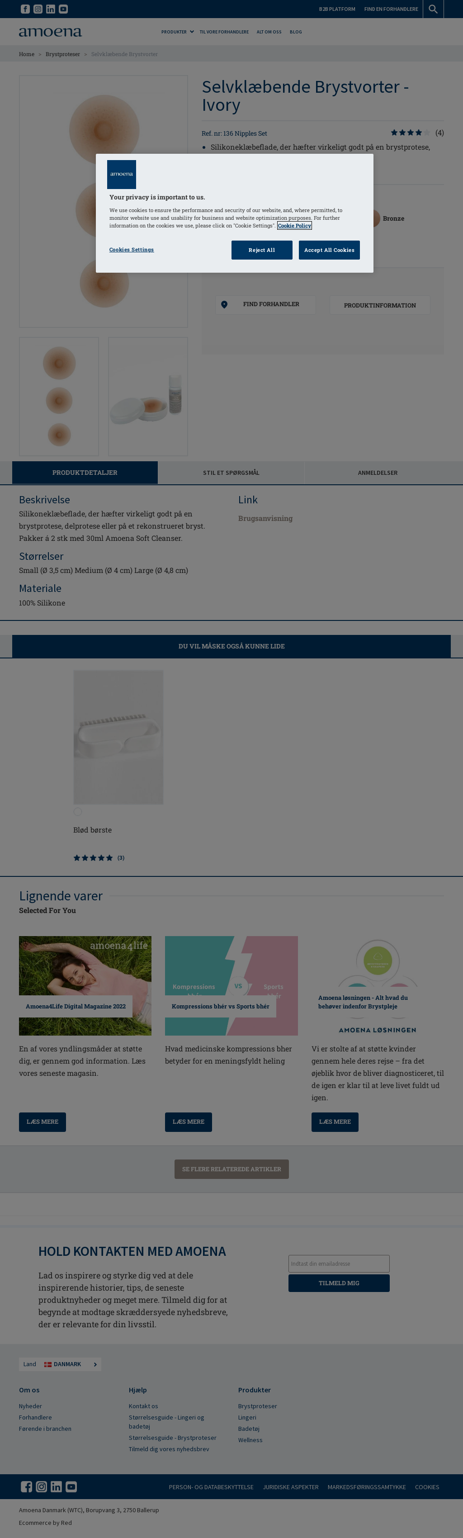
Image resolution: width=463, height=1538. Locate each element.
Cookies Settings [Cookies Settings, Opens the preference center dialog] (131, 249)
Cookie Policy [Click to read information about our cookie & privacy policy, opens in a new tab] (294, 225)
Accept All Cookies (329, 249)
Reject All (262, 249)
